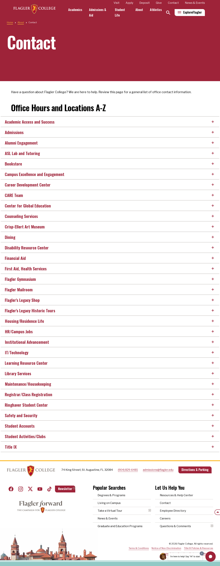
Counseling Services (21, 216)
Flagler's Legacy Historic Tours (30, 310)
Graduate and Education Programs (120, 526)
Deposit (144, 2)
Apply (129, 2)
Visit (116, 2)
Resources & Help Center (176, 495)
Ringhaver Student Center (26, 405)
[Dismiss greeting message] (202, 553)
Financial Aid (15, 258)
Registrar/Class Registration (28, 394)
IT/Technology (16, 352)
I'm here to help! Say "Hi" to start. (185, 556)
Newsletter (65, 488)
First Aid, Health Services (26, 268)
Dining (10, 237)
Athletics (156, 9)
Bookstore (13, 164)
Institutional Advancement (27, 342)
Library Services (18, 373)
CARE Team (14, 195)
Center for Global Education (28, 205)
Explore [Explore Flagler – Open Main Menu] (192, 12)
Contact (173, 2)
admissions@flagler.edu (158, 469)
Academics (76, 9)
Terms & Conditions (139, 548)
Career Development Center (28, 185)
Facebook (11, 489)
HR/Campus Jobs (19, 331)
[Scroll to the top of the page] (217, 512)
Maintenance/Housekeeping (28, 384)
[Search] (168, 12)
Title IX (11, 447)
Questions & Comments (175, 526)
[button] (210, 556)
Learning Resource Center (26, 363)
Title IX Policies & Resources (198, 548)
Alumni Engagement (21, 143)
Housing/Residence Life (24, 321)
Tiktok (49, 489)
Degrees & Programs (111, 495)
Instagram (20, 489)
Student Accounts (20, 426)
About (139, 9)
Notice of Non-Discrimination (166, 548)
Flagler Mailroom (19, 289)
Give (159, 2)
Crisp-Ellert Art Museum (25, 226)
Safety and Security (21, 415)
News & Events (195, 2)
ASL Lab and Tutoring (22, 153)
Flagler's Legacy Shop (22, 300)
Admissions (14, 132)
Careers (165, 518)
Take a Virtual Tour (110, 510)
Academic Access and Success (29, 122)
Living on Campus (109, 503)
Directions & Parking (195, 469)
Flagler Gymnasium (20, 279)
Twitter (30, 489)
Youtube (40, 489)
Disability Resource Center (27, 247)
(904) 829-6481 (128, 469)
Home (10, 22)
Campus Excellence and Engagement (34, 174)
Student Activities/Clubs (25, 436)
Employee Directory (173, 510)
